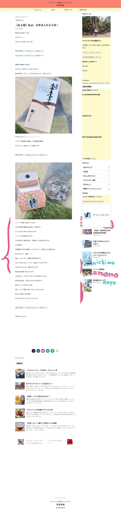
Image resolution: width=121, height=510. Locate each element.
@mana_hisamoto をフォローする (93, 82)
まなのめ (60, 5)
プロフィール (68, 10)
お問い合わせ (83, 10)
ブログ (53, 10)
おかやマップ (20, 356)
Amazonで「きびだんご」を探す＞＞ (27, 55)
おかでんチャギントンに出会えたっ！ (48, 391)
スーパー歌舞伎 (97, 267)
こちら (93, 157)
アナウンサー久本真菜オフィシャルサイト (60, 501)
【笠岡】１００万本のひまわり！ (47, 410)
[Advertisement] (45, 331)
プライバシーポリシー (60, 497)
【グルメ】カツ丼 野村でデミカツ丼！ (49, 432)
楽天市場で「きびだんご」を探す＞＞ (27, 51)
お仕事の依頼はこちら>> (90, 57)
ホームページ (37, 10)
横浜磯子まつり (97, 278)
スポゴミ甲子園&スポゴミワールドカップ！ (101, 252)
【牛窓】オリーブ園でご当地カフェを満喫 (50, 455)
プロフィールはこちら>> (90, 52)
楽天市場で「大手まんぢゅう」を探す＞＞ (28, 154)
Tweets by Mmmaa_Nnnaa (91, 200)
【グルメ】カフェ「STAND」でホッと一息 (50, 369)
